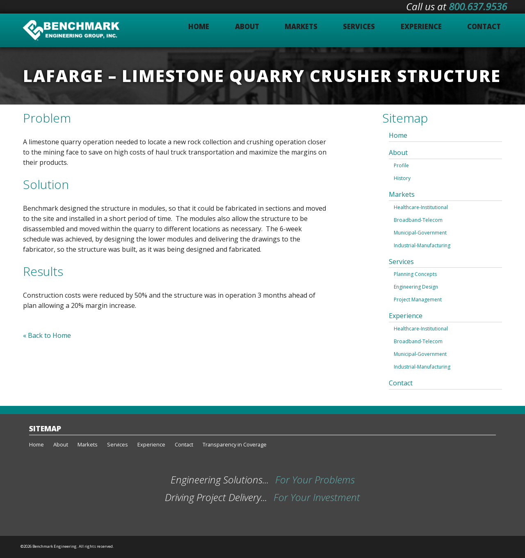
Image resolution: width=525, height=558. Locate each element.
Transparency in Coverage (235, 444)
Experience (405, 315)
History (402, 178)
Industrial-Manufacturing (422, 245)
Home (398, 135)
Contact (401, 382)
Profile (401, 165)
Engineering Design (416, 286)
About (398, 152)
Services (401, 261)
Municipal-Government (420, 232)
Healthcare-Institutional (421, 207)
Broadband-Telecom (418, 219)
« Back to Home (47, 335)
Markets (402, 194)
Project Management (418, 299)
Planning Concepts (415, 274)
